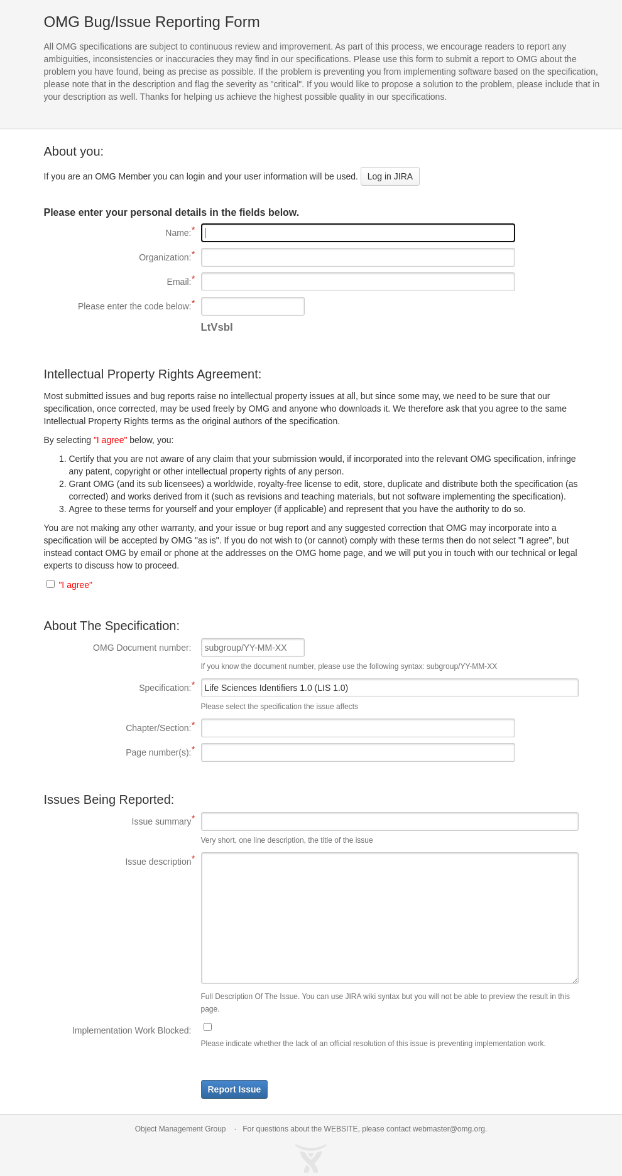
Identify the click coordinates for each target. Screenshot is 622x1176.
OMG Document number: (142, 648)
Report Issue (234, 1089)
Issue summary (118, 820)
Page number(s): (118, 751)
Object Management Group (180, 1129)
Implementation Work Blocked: (132, 1030)
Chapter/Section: (118, 727)
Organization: (118, 256)
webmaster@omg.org (449, 1129)
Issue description (118, 861)
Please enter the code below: (118, 305)
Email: (118, 281)
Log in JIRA (390, 176)
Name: (118, 232)
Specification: (118, 687)
